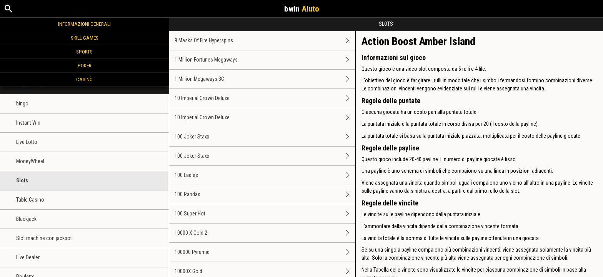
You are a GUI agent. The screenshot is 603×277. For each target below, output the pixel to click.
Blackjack (26, 219)
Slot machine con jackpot (44, 238)
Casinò (84, 79)
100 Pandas (265, 194)
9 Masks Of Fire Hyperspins (265, 40)
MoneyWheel (30, 161)
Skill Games (84, 38)
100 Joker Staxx (265, 136)
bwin (301, 8)
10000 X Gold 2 (265, 233)
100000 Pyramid (265, 252)
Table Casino (30, 200)
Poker (85, 65)
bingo (22, 103)
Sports (84, 51)
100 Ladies (265, 175)
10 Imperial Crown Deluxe (265, 98)
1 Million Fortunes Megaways (265, 59)
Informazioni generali (84, 24)
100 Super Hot (265, 213)
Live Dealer (28, 257)
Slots (22, 180)
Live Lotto (26, 142)
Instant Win (28, 123)
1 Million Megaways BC (265, 79)
